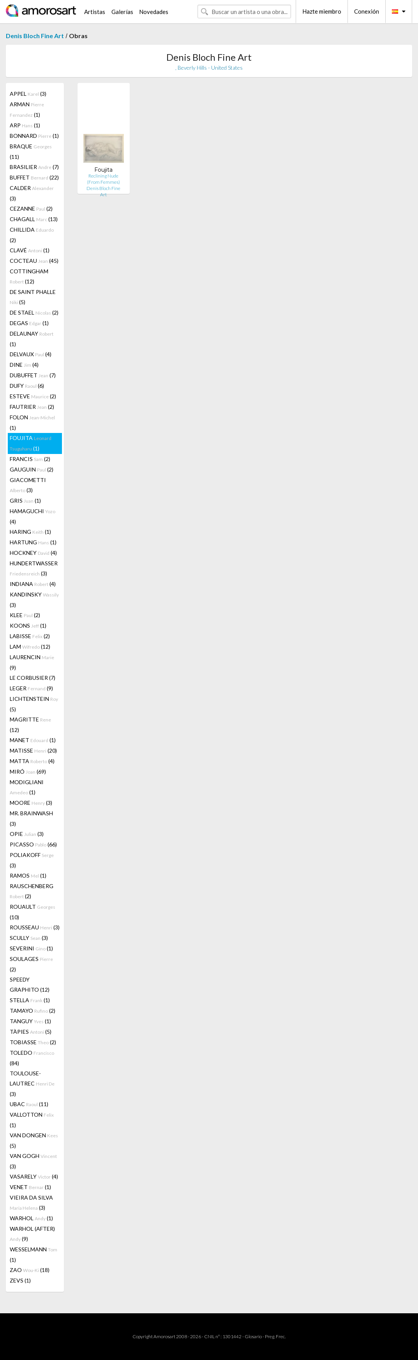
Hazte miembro (321, 11)
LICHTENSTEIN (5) (34, 704)
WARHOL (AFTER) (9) (32, 1233)
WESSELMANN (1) (33, 1254)
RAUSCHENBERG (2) (31, 891)
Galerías (122, 11)
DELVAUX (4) (30, 354)
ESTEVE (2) (33, 396)
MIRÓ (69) (28, 771)
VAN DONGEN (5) (34, 1140)
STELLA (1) (30, 1000)
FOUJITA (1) (30, 443)
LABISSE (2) (30, 636)
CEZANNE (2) (31, 208)
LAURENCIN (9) (32, 662)
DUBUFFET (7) (33, 375)
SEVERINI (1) (31, 948)
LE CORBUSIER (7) (32, 677)
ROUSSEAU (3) (35, 927)
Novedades (153, 11)
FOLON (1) (32, 422)
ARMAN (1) (27, 109)
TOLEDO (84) (32, 1057)
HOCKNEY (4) (33, 552)
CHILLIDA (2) (32, 234)
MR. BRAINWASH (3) (31, 818)
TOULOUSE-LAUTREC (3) (32, 1083)
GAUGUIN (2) (31, 469)
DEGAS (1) (29, 323)
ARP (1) (25, 125)
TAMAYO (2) (32, 1010)
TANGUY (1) (30, 1021)
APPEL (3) (28, 93)
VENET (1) (30, 1187)
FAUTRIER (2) (32, 406)
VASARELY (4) (34, 1176)
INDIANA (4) (33, 584)
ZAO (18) (29, 1270)
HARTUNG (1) (33, 542)
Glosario (253, 1336)
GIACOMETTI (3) (28, 485)
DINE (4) (24, 364)
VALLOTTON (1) (32, 1119)
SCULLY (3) (29, 937)
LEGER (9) (31, 688)
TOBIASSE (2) (33, 1042)
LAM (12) (30, 646)
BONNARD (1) (34, 135)
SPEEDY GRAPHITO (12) (29, 984)
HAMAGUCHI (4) (32, 516)
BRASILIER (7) (34, 167)
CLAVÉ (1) (29, 250)
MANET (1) (33, 740)
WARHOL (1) (31, 1218)
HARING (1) (30, 531)
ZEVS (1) (20, 1280)
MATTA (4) (32, 761)
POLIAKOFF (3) (32, 860)
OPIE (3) (27, 833)
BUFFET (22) (34, 177)
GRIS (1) (25, 500)
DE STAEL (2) (34, 312)
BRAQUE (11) (31, 151)
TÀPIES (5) (30, 1031)
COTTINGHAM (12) (29, 276)
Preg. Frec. (275, 1336)
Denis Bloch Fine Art (35, 35)
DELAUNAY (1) (31, 338)
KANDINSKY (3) (34, 599)
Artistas (94, 11)
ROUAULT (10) (32, 911)
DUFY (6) (27, 385)
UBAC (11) (29, 1104)
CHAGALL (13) (34, 219)
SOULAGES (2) (31, 964)
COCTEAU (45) (34, 260)
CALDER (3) (32, 193)
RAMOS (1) (28, 875)
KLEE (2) (25, 615)
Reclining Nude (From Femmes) (103, 179)
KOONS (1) (28, 625)
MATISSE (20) (33, 750)
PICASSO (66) (33, 844)
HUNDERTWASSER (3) (34, 568)
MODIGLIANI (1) (27, 787)
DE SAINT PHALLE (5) (33, 297)
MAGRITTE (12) (30, 724)
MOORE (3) (31, 802)
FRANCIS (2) (30, 459)
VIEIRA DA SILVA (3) (31, 1202)
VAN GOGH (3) (33, 1161)
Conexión (366, 11)
